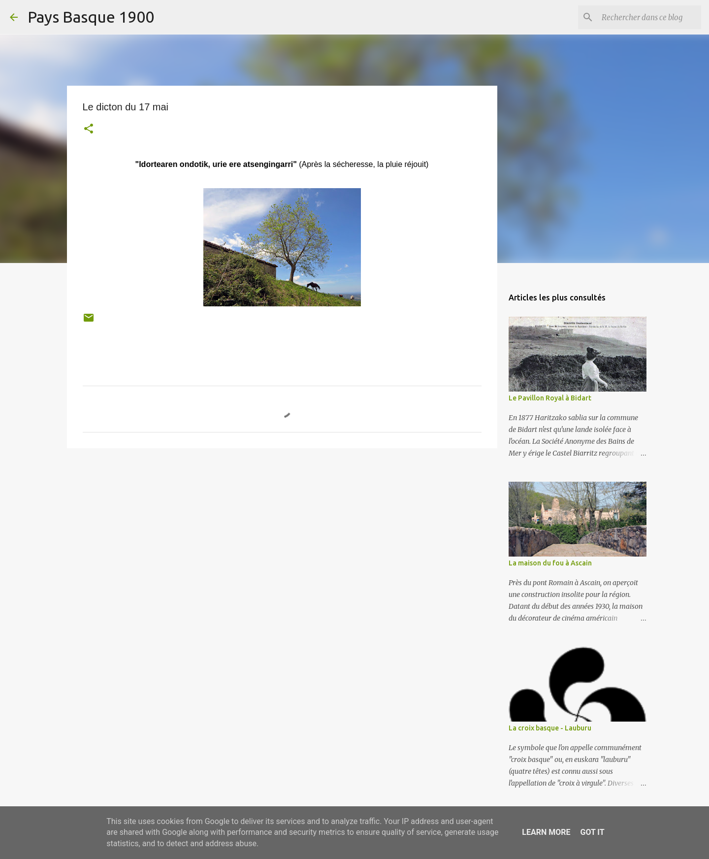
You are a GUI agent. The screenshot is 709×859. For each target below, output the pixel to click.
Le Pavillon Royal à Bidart (550, 398)
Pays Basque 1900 (91, 17)
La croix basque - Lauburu (550, 728)
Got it (592, 832)
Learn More (546, 832)
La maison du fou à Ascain (550, 563)
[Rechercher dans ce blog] (649, 17)
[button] (89, 130)
